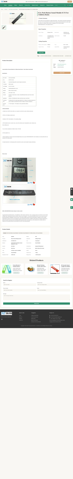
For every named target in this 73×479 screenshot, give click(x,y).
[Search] (65, 5)
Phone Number (5, 288)
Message (5, 293)
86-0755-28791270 (31, 1)
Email (38, 288)
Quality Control (35, 5)
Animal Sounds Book (34, 317)
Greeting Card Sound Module (36, 322)
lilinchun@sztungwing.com (43, 1)
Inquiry (69, 1)
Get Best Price (16, 272)
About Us (21, 5)
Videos (15, 5)
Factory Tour (27, 5)
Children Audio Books (34, 316)
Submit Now (36, 304)
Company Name (39, 282)
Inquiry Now (41, 52)
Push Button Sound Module (13, 9)
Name (4, 282)
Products (10, 5)
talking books (33, 319)
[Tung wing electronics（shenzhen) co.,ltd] (6, 315)
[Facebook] (2, 320)
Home (5, 5)
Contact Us (42, 5)
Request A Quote (50, 5)
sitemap (51, 326)
